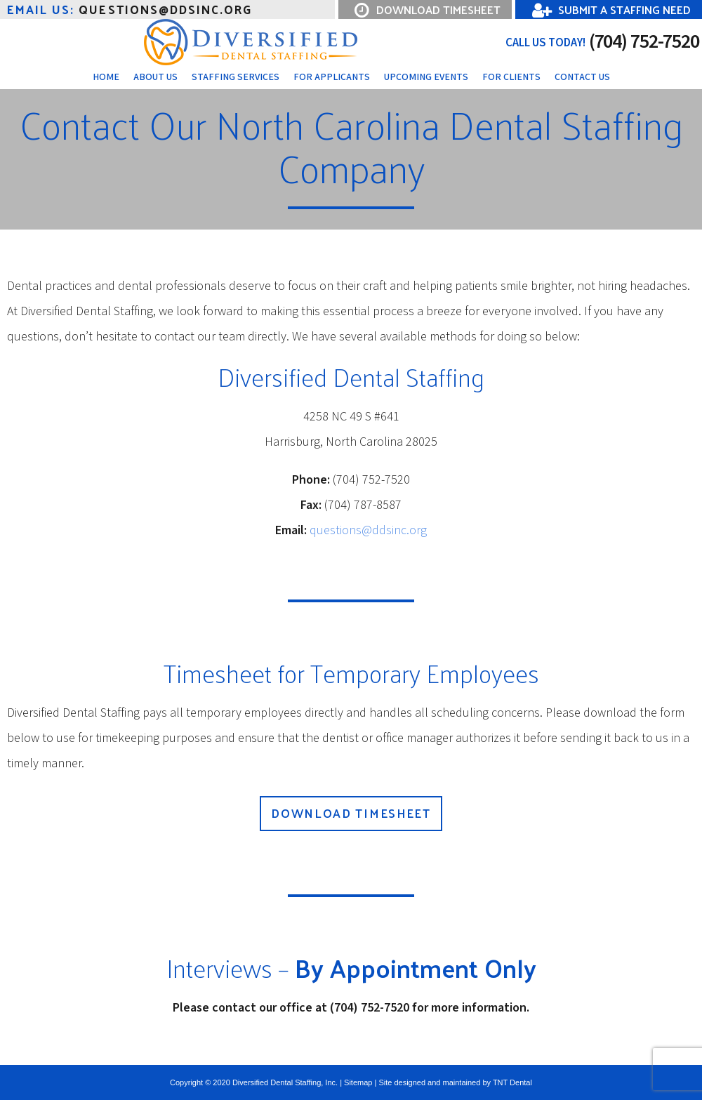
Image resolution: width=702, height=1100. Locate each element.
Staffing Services (235, 77)
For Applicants (331, 77)
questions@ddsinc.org (368, 530)
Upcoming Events (426, 77)
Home (106, 77)
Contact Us (582, 77)
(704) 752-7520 (602, 42)
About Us (155, 77)
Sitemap (358, 1082)
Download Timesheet (351, 812)
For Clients (511, 77)
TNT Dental (512, 1082)
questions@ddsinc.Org (129, 9)
